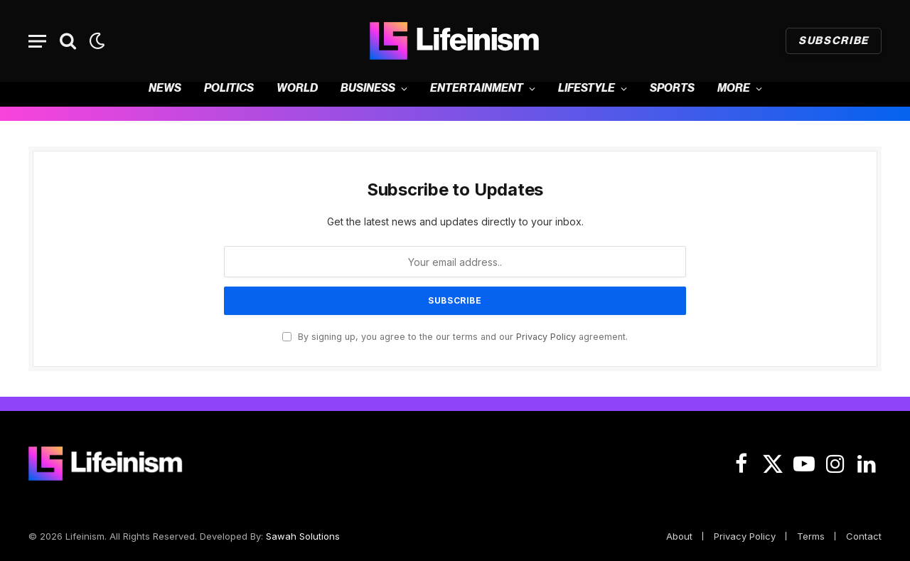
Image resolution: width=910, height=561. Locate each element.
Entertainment (476, 88)
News (165, 88)
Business (368, 88)
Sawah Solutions (303, 536)
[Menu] (37, 41)
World (297, 88)
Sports (672, 88)
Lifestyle (586, 88)
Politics (229, 88)
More (733, 88)
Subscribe (833, 41)
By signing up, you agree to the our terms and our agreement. (455, 336)
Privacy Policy (546, 336)
